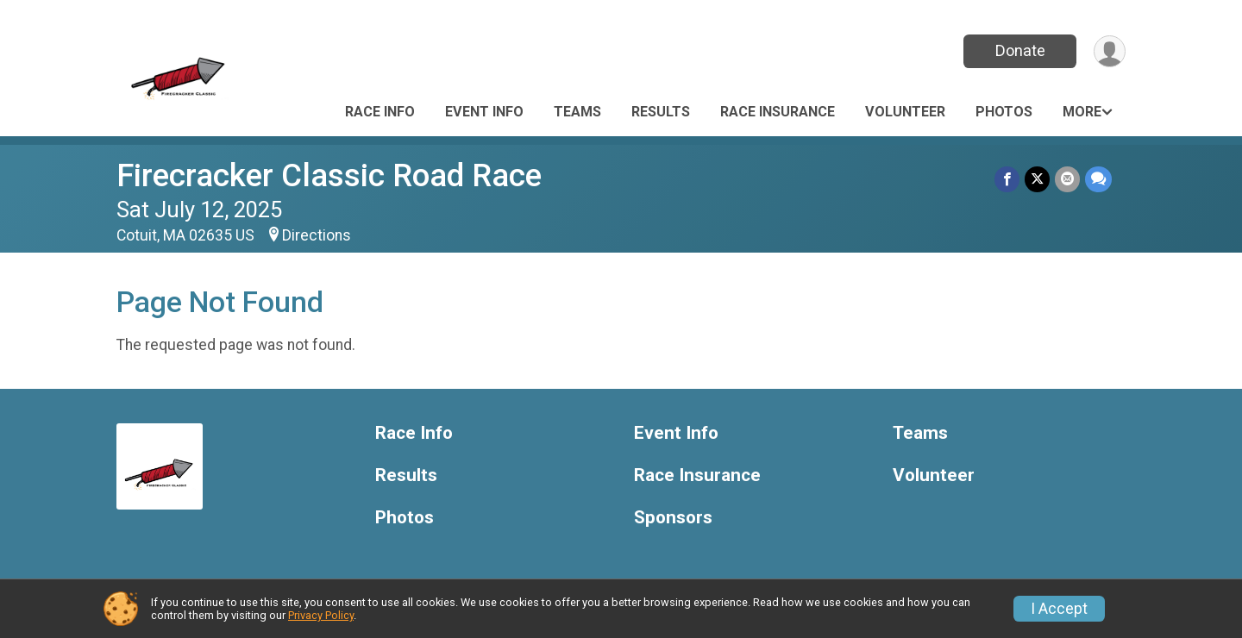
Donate (1020, 50)
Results (660, 111)
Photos (1003, 111)
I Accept (1059, 608)
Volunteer (905, 111)
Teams (577, 111)
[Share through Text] (1098, 178)
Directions (316, 235)
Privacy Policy (321, 615)
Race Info (380, 111)
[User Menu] (1110, 51)
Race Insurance (777, 111)
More (1082, 111)
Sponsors (673, 518)
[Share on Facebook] (1006, 178)
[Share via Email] (1067, 178)
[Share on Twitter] (1037, 178)
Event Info (484, 111)
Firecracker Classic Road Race (329, 175)
